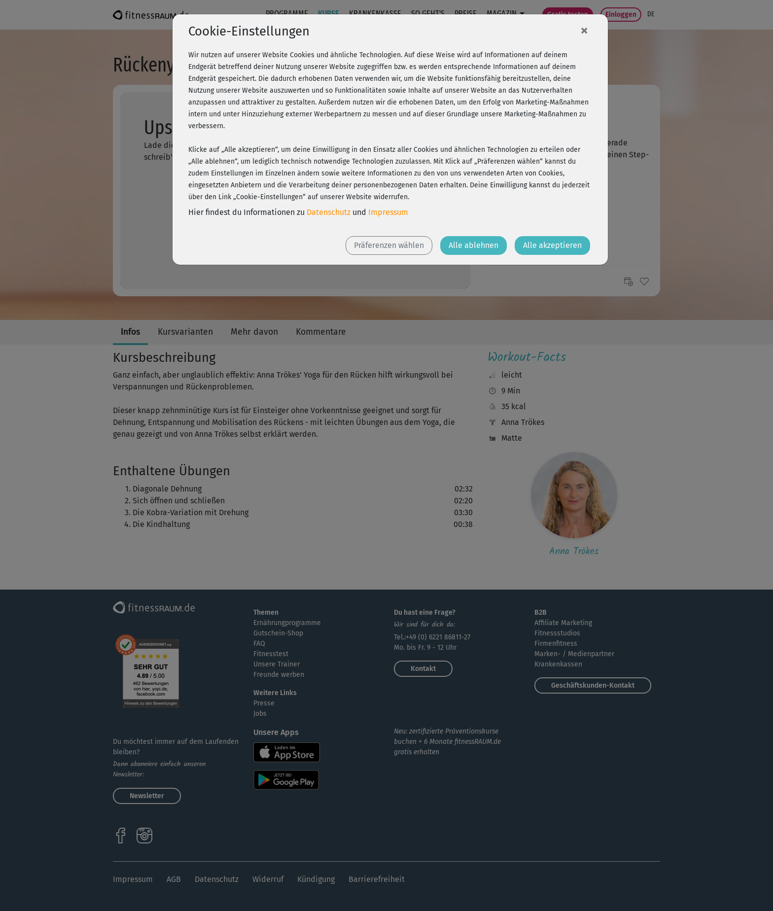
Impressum (388, 212)
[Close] (584, 30)
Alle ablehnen (473, 245)
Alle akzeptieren (552, 245)
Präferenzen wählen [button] (389, 245)
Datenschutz (329, 212)
